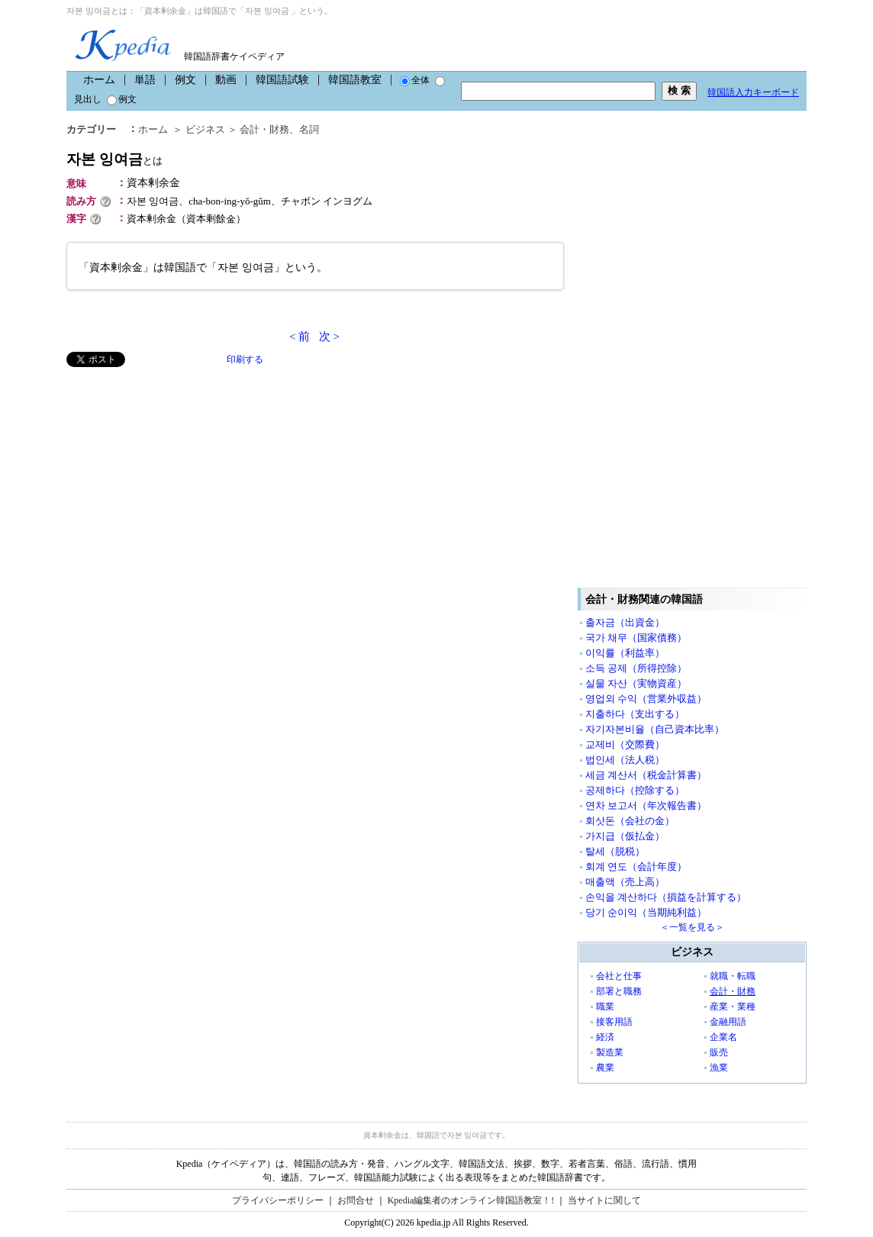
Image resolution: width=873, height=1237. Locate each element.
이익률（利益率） (625, 653)
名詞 (309, 129)
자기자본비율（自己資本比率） (654, 729)
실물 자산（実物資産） (636, 683)
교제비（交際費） (625, 744)
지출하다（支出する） (635, 714)
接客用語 (614, 1021)
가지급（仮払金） (625, 836)
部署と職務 (619, 991)
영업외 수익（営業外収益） (646, 698)
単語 (145, 79)
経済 (605, 1037)
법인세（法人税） (625, 759)
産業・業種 (732, 1006)
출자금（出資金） (625, 622)
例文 (185, 79)
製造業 (609, 1052)
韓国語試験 (282, 79)
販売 (719, 1052)
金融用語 (728, 1021)
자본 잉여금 (114, 159)
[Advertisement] (180, 474)
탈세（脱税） (615, 851)
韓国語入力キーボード (753, 92)
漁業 (719, 1067)
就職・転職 (732, 976)
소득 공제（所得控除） (636, 668)
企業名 (723, 1037)
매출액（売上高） (625, 881)
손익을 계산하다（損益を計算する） (665, 897)
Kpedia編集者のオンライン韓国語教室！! (471, 1200)
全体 (415, 80)
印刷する (245, 359)
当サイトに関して (604, 1200)
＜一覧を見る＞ (692, 927)
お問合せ (355, 1200)
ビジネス (205, 129)
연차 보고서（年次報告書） (646, 805)
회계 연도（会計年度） (636, 866)
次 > (329, 336)
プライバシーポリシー (278, 1200)
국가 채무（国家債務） (636, 637)
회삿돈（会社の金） (630, 820)
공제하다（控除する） (635, 790)
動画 (226, 79)
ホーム (99, 79)
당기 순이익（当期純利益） (646, 912)
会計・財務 (264, 129)
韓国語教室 (355, 79)
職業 (605, 1006)
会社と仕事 (619, 976)
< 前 (299, 336)
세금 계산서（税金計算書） (646, 775)
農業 (605, 1067)
